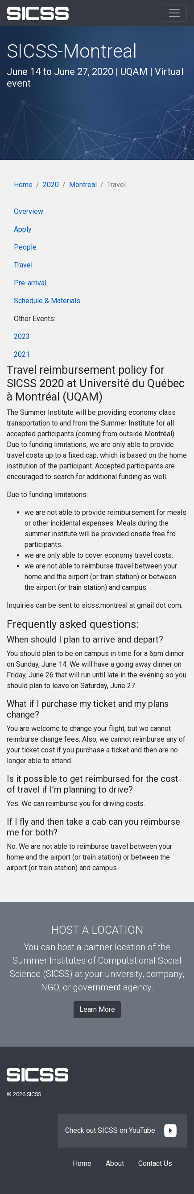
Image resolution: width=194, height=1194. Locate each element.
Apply (23, 229)
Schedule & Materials (47, 300)
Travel (23, 265)
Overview (28, 211)
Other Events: (34, 318)
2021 (22, 354)
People (25, 247)
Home (23, 184)
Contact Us (155, 1163)
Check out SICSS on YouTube (122, 1130)
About (115, 1163)
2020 (51, 184)
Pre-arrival (30, 283)
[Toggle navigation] (174, 13)
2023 (22, 336)
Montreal (83, 184)
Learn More (97, 1009)
